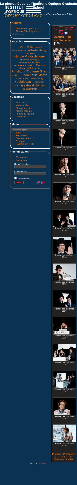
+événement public (23, 65)
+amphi (38, 47)
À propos (20, 141)
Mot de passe (20, 171)
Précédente (69, 454)
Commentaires (23, 138)
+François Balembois (29, 68)
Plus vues (21, 102)
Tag (68, 36)
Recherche (21, 135)
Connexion (21, 160)
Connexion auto (22, 178)
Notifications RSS (25, 144)
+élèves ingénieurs (29, 59)
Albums (17, 22)
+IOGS (15, 75)
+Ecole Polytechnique (29, 56)
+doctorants (29, 53)
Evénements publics (26, 28)
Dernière (69, 459)
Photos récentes (24, 108)
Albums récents (24, 111)
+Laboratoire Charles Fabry (29, 78)
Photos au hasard (25, 113)
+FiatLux (39, 65)
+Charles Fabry (37, 50)
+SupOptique (29, 88)
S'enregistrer (22, 157)
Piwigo (44, 463)
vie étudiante (62, 40)
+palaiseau (23, 81)
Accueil (59, 36)
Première (56, 454)
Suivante (58, 459)
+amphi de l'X (19, 50)
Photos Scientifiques (26, 31)
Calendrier (21, 116)
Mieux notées (22, 105)
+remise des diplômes (29, 85)
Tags (18, 132)
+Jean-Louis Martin (33, 75)
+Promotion (38, 82)
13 (69, 456)
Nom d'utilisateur (22, 164)
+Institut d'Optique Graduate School (38, 71)
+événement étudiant (29, 62)
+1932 (20, 47)
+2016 (29, 47)
